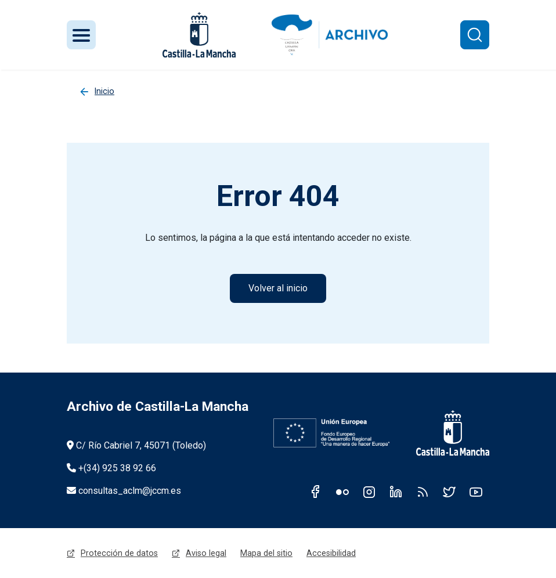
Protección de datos (119, 553)
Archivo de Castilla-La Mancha (157, 406)
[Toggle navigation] (81, 34)
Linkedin (395, 491)
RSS (422, 491)
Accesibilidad (331, 553)
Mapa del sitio (266, 553)
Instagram (369, 491)
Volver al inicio (278, 288)
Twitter (449, 491)
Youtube (476, 491)
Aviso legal (206, 553)
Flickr (342, 491)
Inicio (104, 91)
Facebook (315, 491)
